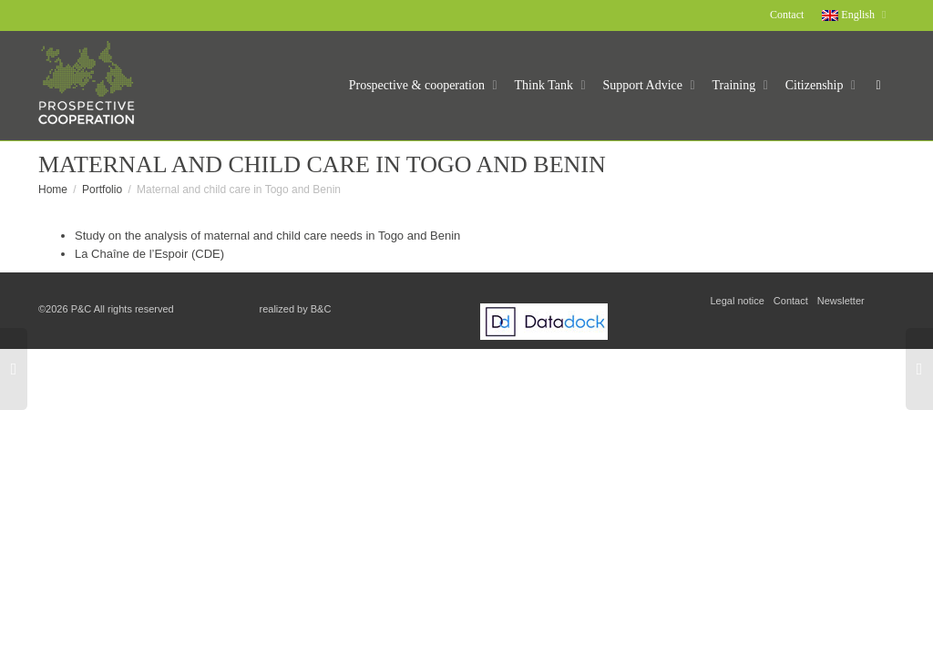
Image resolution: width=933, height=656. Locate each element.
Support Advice (644, 85)
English (849, 14)
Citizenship (815, 85)
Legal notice (737, 300)
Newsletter (841, 300)
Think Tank (546, 85)
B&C (321, 308)
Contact (787, 14)
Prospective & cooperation (418, 85)
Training (736, 85)
